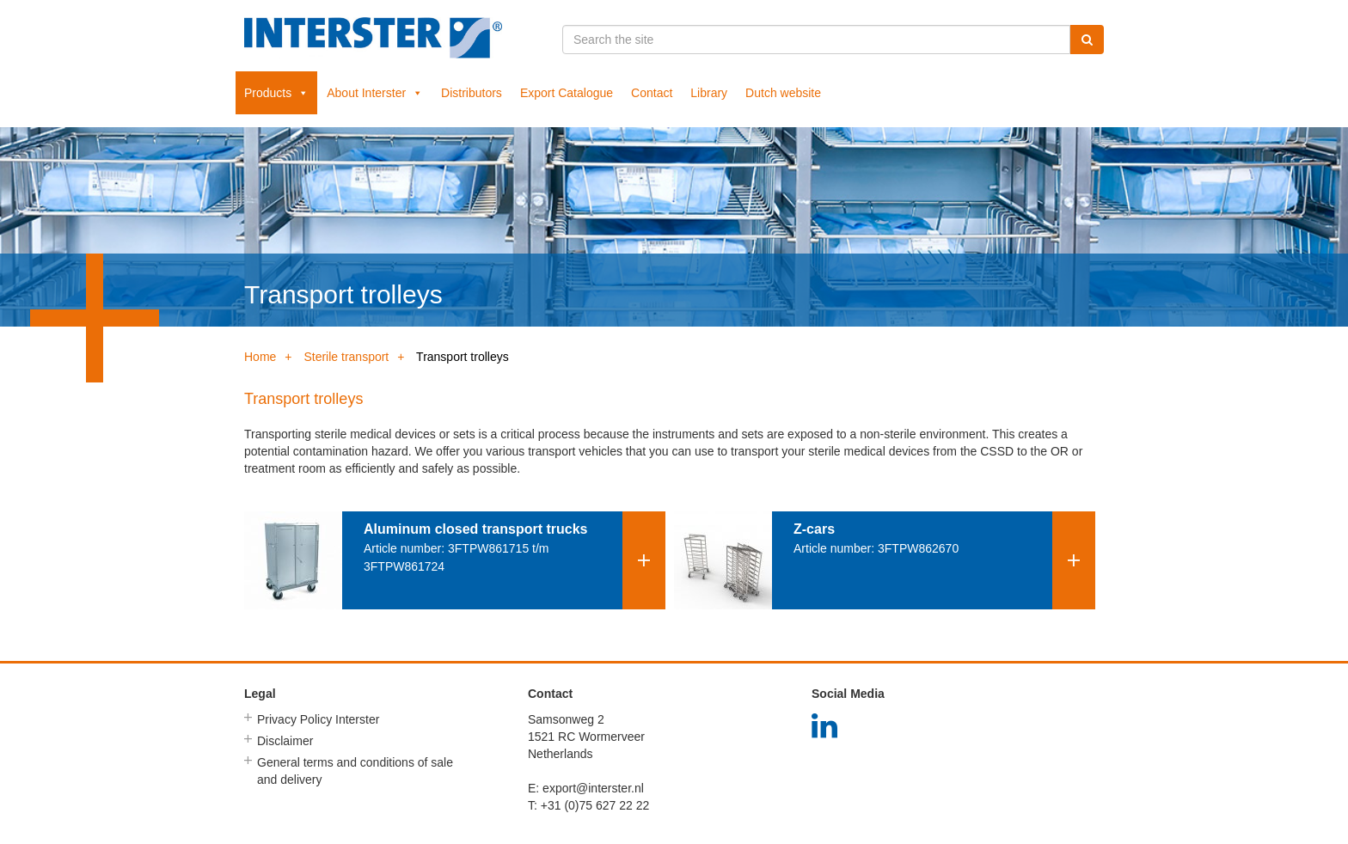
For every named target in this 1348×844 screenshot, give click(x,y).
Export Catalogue (566, 93)
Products (276, 92)
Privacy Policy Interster (318, 719)
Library (708, 93)
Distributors (471, 93)
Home (260, 357)
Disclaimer (285, 741)
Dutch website (783, 93)
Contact (651, 93)
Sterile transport (346, 357)
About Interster (375, 92)
